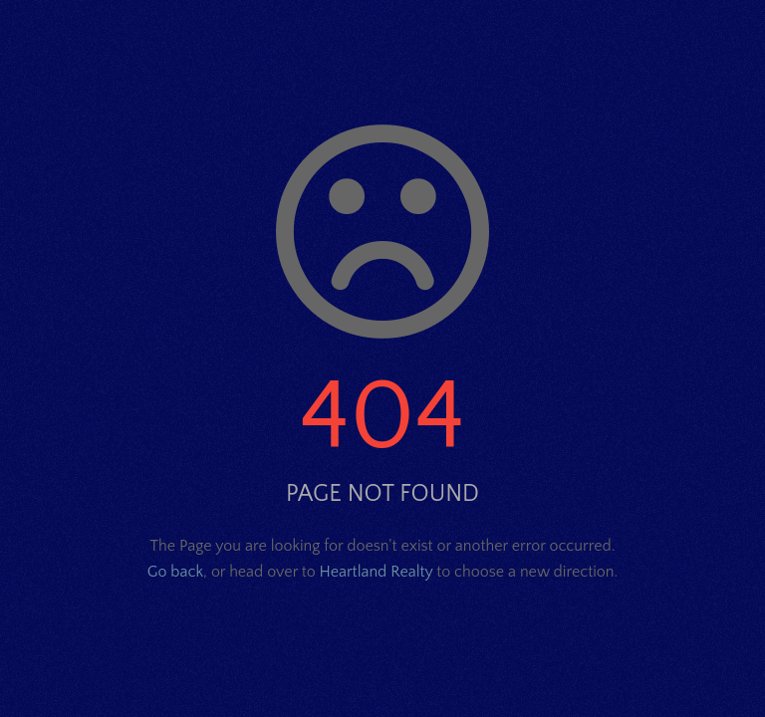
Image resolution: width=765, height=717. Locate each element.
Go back (175, 572)
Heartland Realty (376, 572)
